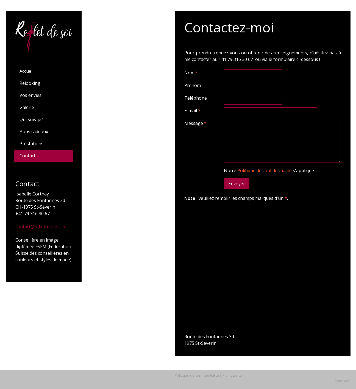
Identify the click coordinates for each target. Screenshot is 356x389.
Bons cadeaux (34, 131)
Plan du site (232, 375)
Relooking (30, 83)
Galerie (27, 107)
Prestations (31, 144)
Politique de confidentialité (264, 170)
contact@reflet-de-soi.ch (40, 227)
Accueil (27, 71)
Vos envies (30, 95)
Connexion (341, 380)
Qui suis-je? (31, 119)
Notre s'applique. (269, 170)
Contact (27, 156)
